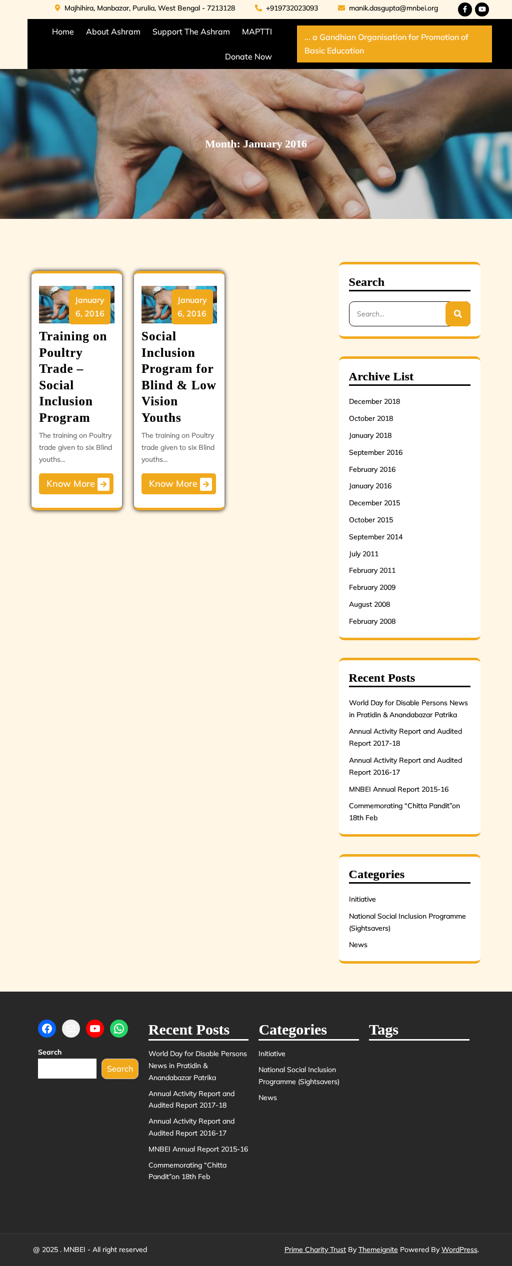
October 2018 (371, 418)
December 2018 (374, 401)
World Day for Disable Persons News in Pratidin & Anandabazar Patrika (197, 1065)
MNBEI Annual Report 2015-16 (398, 789)
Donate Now (248, 56)
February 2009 (372, 587)
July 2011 (363, 553)
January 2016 (370, 485)
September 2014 (375, 536)
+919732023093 (286, 7)
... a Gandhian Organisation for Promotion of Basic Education (386, 43)
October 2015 (371, 519)
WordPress (460, 1249)
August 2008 (369, 604)
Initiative (362, 899)
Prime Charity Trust (315, 1249)
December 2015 (374, 502)
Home (63, 31)
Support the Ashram (191, 31)
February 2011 (372, 570)
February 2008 (372, 621)
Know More (78, 484)
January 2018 (370, 435)
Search (50, 1052)
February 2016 (372, 469)
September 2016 (375, 452)
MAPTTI (257, 31)
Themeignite (378, 1249)
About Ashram (113, 31)
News (358, 944)
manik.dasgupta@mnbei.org (388, 7)
